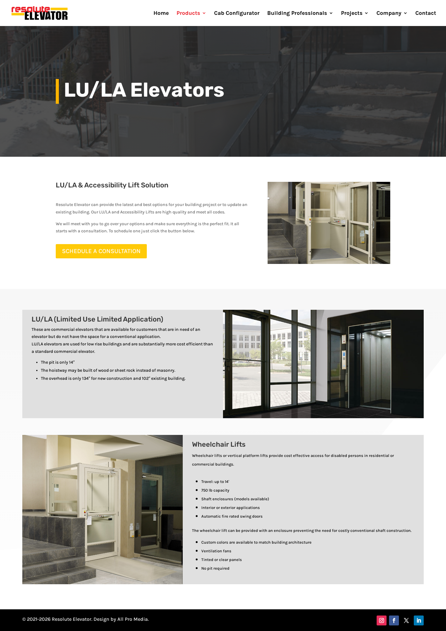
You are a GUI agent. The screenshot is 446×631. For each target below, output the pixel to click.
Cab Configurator (237, 13)
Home (161, 13)
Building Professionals (297, 13)
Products (188, 13)
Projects (351, 13)
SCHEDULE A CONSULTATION (101, 251)
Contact (425, 13)
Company (388, 13)
